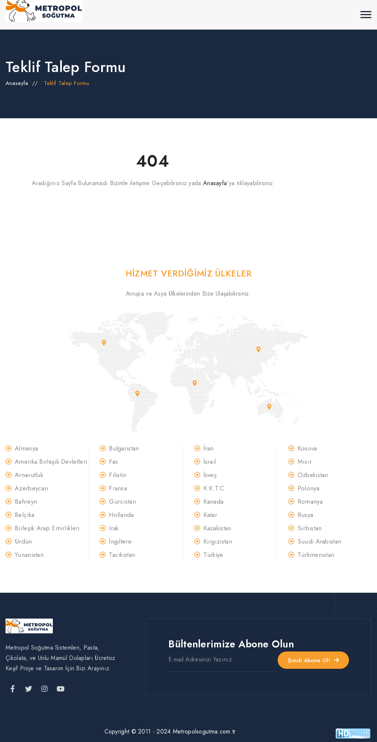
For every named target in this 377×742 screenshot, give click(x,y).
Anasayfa (17, 83)
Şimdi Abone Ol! (313, 660)
